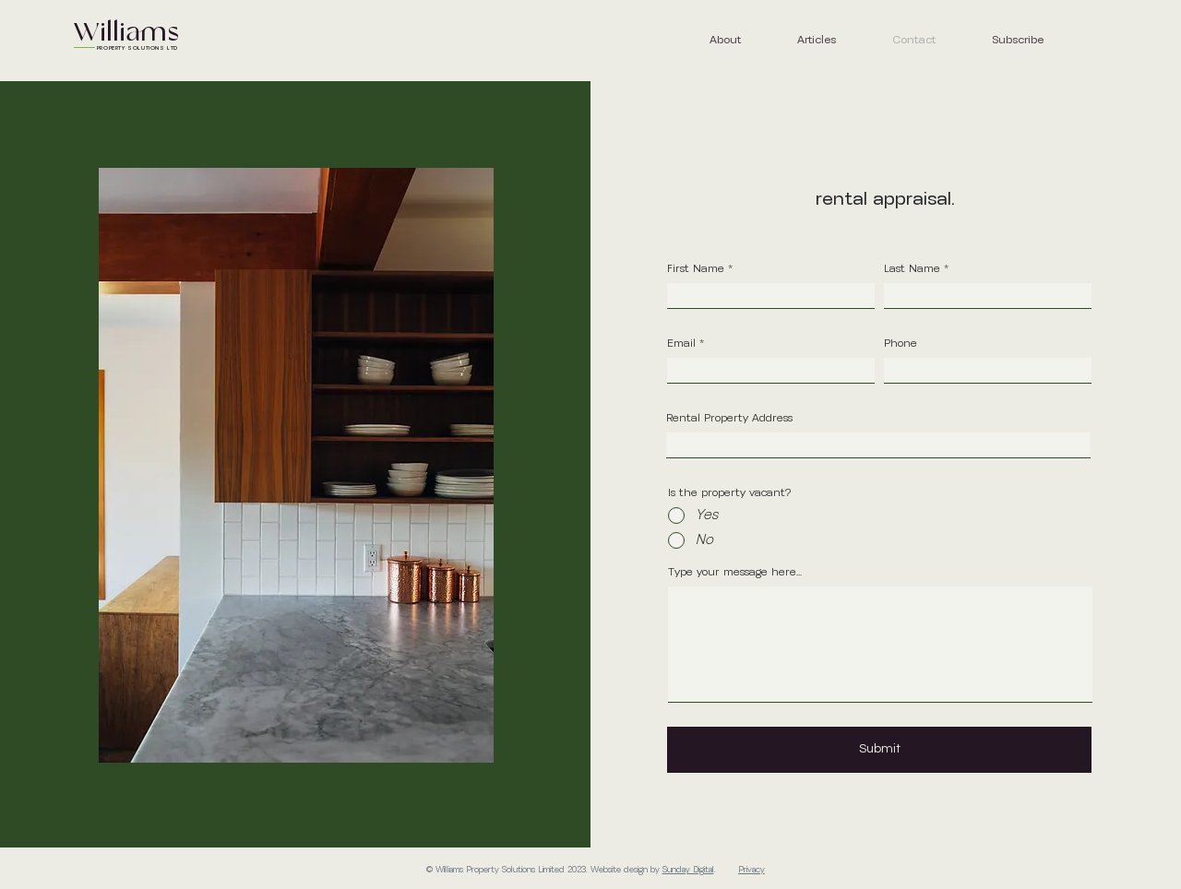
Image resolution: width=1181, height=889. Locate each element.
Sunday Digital (688, 870)
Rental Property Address (729, 418)
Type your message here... (735, 572)
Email (681, 344)
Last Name (912, 269)
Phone (900, 344)
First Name (695, 269)
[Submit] (879, 750)
